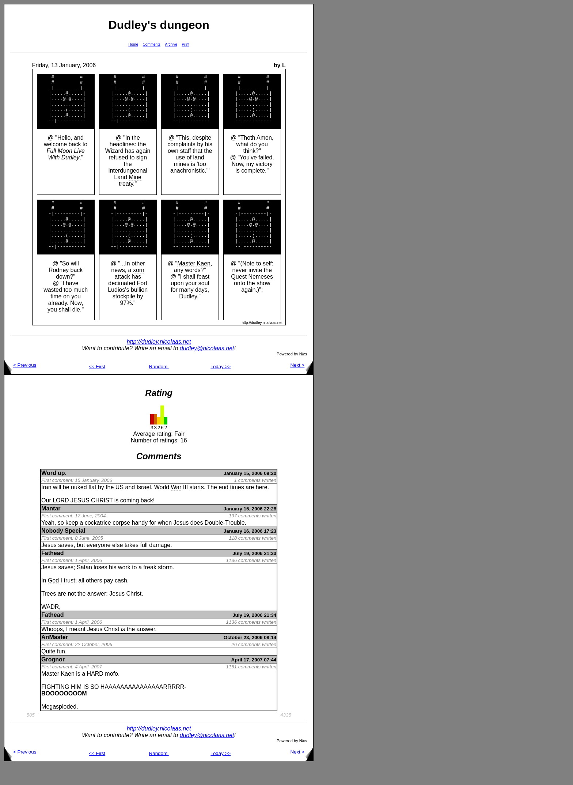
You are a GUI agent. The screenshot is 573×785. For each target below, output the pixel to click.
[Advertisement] (337, 113)
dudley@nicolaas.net (207, 368)
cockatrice (98, 542)
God (53, 600)
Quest (239, 296)
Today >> (220, 386)
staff (185, 161)
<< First (97, 386)
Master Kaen (193, 283)
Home (133, 44)
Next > (301, 385)
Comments (151, 44)
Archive (171, 44)
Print (185, 44)
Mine (135, 187)
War (176, 507)
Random (159, 386)
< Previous (20, 385)
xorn (138, 290)
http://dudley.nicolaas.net (159, 361)
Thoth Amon (256, 147)
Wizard (114, 161)
